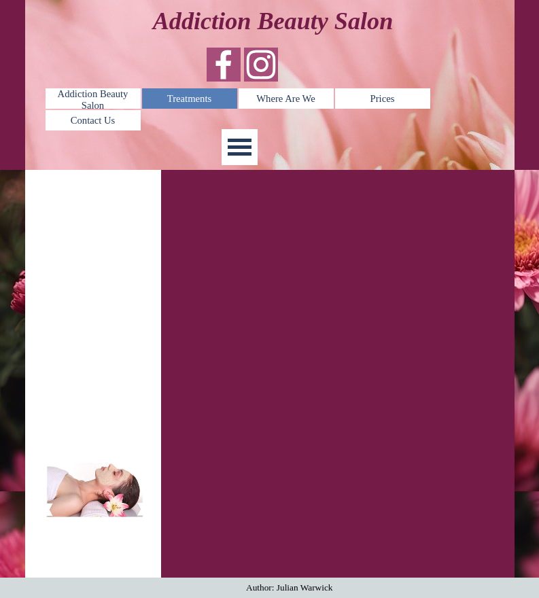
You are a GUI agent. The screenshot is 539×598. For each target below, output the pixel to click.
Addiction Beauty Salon (93, 99)
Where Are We (285, 98)
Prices (382, 98)
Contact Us (93, 120)
